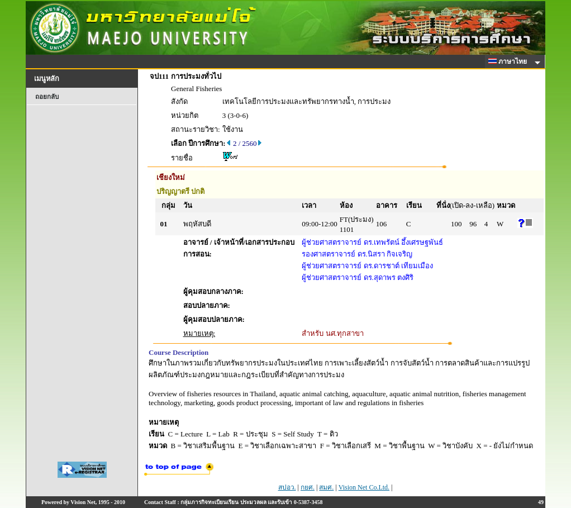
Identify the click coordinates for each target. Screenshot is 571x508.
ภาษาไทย (509, 61)
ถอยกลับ (47, 96)
